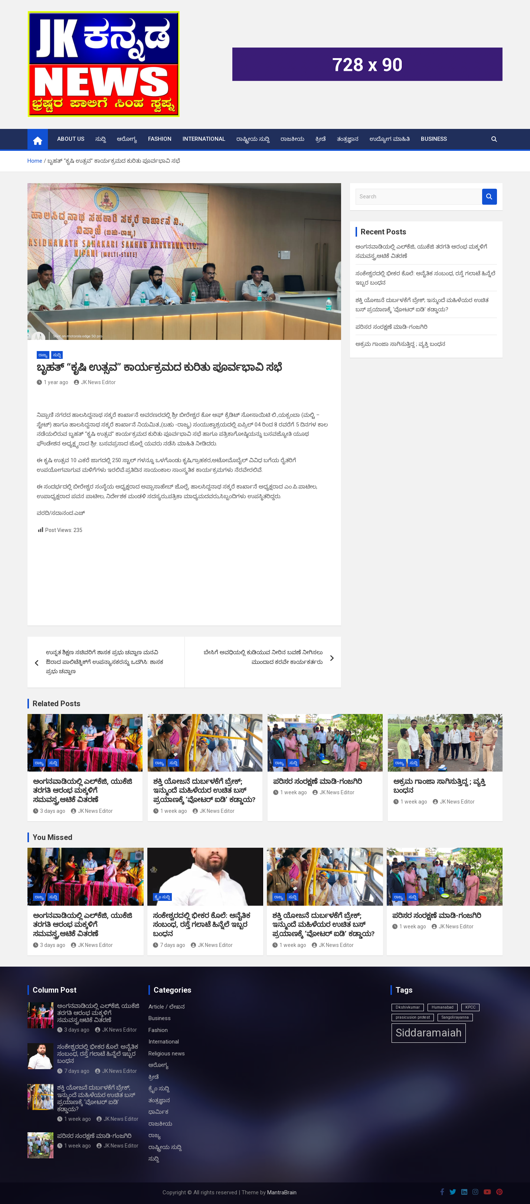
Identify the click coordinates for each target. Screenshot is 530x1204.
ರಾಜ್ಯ (43, 355)
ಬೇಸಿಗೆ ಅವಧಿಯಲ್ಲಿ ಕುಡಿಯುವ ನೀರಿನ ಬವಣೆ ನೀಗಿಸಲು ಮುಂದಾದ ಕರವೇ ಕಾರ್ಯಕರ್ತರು (263, 657)
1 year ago (52, 382)
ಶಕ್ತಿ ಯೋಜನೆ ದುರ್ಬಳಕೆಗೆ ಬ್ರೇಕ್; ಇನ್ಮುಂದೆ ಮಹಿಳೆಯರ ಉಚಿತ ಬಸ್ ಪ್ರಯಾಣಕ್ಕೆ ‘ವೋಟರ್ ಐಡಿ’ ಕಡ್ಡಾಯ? (204, 790)
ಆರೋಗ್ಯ (127, 139)
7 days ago (169, 945)
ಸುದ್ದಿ (100, 139)
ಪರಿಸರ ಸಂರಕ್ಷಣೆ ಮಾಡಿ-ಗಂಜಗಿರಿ (392, 327)
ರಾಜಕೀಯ (292, 139)
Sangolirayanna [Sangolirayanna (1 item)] (455, 1017)
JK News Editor (95, 382)
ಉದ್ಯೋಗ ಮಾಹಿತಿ (390, 139)
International (204, 139)
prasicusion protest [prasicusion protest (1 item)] (413, 1017)
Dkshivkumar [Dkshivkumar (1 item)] (408, 1007)
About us (70, 139)
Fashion (159, 139)
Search (489, 197)
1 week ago (170, 811)
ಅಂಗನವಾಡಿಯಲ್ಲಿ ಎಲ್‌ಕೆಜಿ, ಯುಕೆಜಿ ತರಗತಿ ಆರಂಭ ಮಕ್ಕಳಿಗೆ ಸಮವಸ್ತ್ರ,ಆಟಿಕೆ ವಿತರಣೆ (82, 790)
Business (434, 139)
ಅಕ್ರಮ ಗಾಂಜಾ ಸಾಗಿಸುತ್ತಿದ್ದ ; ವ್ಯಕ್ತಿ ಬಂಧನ (400, 344)
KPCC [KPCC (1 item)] (470, 1007)
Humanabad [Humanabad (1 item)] (443, 1007)
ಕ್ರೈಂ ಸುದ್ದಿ (162, 897)
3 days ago (49, 811)
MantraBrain (282, 1192)
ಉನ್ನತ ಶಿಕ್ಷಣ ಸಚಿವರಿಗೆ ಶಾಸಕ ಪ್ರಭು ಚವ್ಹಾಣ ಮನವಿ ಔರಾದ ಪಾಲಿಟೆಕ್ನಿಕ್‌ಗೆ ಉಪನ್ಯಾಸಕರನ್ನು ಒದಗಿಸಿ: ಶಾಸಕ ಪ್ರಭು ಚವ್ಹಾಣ (104, 662)
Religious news (166, 1053)
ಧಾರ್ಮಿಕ (158, 1112)
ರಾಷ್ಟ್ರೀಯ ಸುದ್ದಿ (252, 139)
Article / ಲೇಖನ (166, 1006)
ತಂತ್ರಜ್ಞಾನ (348, 139)
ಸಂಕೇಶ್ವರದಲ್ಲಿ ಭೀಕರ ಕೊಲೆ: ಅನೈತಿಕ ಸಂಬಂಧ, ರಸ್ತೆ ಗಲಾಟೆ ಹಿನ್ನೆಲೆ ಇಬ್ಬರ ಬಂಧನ (201, 924)
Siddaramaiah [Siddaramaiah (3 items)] (429, 1032)
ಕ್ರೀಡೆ (320, 139)
